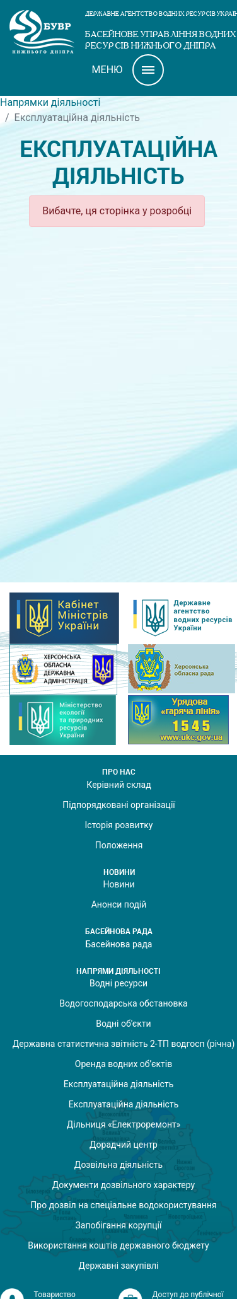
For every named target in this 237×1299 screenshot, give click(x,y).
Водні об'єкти (123, 1024)
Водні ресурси (118, 983)
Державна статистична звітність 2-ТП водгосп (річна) (124, 1044)
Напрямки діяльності (50, 102)
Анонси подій (119, 904)
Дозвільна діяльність (118, 1165)
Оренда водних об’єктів (123, 1064)
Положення (119, 845)
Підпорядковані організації (118, 805)
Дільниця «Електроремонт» (124, 1124)
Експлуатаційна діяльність (119, 1084)
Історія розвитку (119, 825)
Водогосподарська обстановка (123, 1003)
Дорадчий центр (124, 1145)
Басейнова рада (119, 944)
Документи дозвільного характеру (123, 1185)
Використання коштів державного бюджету (118, 1245)
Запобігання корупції (118, 1225)
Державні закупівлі (119, 1266)
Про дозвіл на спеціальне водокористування (123, 1205)
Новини (118, 884)
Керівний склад (118, 785)
